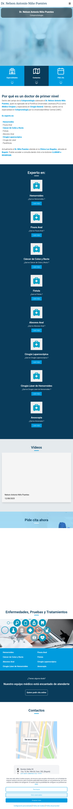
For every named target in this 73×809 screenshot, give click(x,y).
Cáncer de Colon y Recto (13, 657)
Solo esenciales (36, 795)
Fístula (40, 657)
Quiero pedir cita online (36, 692)
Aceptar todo (36, 800)
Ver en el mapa (31, 740)
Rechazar (36, 789)
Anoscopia (41, 666)
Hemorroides (8, 652)
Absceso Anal (8, 662)
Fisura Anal (42, 652)
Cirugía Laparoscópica (46, 662)
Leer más (36, 203)
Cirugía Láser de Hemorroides (15, 666)
